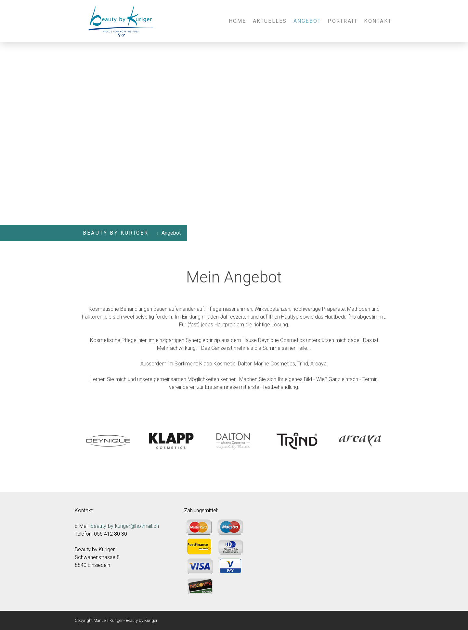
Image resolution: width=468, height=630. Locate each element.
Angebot (307, 21)
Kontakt (378, 21)
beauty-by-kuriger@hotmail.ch (125, 526)
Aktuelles (270, 21)
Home (237, 21)
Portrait (343, 21)
